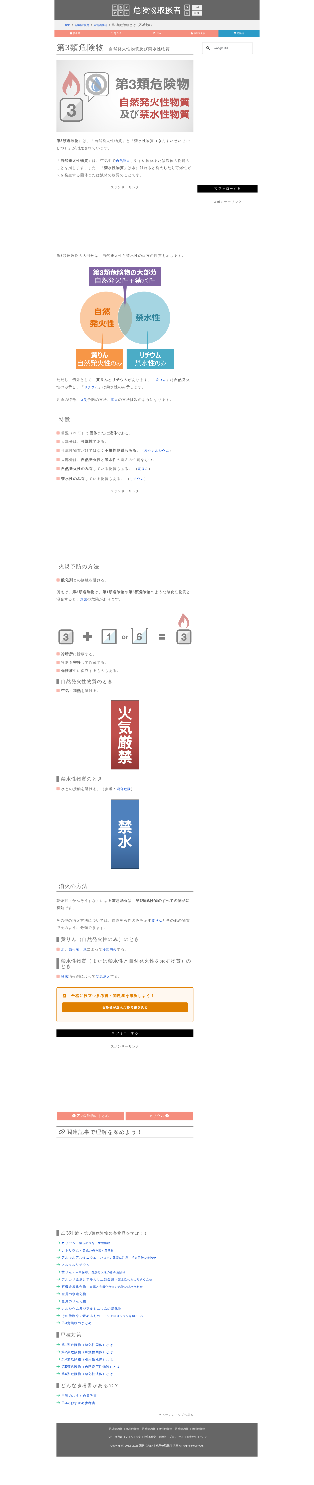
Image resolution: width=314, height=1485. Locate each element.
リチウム (92, 392)
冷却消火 (113, 958)
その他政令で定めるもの (108, 1337)
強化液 (75, 958)
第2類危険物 (129, 1457)
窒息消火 (105, 986)
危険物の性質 (85, 25)
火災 (84, 404)
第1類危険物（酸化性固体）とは (90, 1368)
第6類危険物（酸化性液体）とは (90, 1400)
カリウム (89, 1256)
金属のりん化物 (75, 1321)
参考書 (114, 1465)
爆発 (84, 606)
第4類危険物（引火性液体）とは (90, 1384)
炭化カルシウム (158, 456)
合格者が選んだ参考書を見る (125, 1017)
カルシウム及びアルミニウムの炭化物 (95, 1329)
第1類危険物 (110, 1457)
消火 (116, 404)
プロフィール (178, 1465)
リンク (208, 1465)
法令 (135, 1465)
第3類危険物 (109, 25)
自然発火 (124, 165)
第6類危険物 (203, 1457)
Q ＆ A (125, 1465)
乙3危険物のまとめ (78, 1345)
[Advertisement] (124, 223)
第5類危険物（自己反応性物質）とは (94, 1392)
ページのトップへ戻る (175, 1443)
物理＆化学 (148, 1465)
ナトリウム (91, 1264)
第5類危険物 (185, 1457)
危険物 (162, 1465)
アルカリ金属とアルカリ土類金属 (112, 1296)
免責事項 (195, 1465)
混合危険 (125, 796)
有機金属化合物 (107, 1305)
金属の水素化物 (75, 1313)
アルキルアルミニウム (115, 1272)
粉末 (65, 986)
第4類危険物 (166, 1457)
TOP (68, 25)
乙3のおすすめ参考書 (80, 1431)
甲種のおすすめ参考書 (81, 1423)
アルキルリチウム (77, 1280)
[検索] (227, 52)
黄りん (161, 384)
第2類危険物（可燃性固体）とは (90, 1376)
